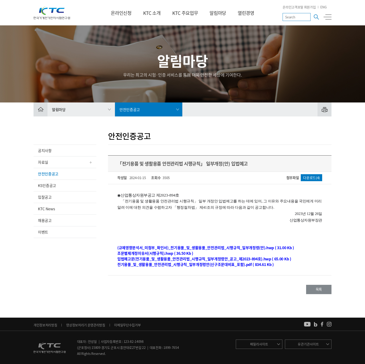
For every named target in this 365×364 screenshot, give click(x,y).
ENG (323, 7)
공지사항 (45, 150)
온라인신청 (121, 13)
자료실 (43, 162)
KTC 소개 (152, 13)
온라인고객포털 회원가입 (299, 7)
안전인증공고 (48, 174)
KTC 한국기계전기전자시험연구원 (52, 12)
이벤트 (43, 232)
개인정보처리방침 (45, 325)
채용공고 (45, 220)
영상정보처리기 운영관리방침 (85, 325)
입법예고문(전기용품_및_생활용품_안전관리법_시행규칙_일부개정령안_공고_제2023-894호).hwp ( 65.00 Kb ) (204, 259)
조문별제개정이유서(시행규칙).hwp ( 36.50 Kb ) (155, 253)
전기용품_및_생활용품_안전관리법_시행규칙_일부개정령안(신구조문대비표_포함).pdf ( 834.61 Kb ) (195, 264)
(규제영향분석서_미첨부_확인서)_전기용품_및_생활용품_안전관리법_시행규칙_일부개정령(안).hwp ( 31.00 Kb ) (205, 247)
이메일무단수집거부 (127, 325)
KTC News (46, 208)
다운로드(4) (311, 177)
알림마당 (218, 13)
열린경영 (246, 13)
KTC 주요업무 (185, 13)
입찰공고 (45, 197)
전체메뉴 (327, 17)
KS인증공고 (47, 185)
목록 (319, 289)
